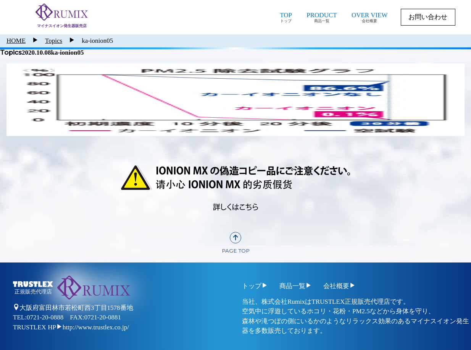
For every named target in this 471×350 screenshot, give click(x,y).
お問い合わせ (427, 17)
